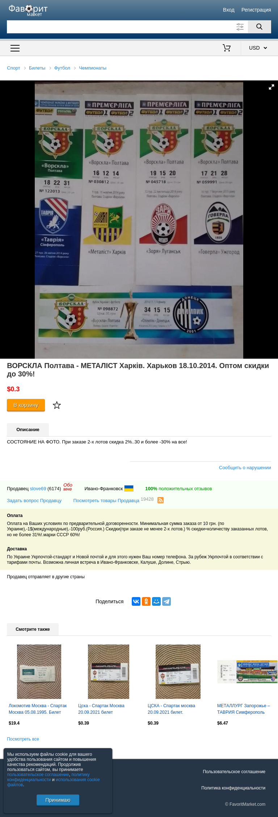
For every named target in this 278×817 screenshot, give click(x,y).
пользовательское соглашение (38, 774)
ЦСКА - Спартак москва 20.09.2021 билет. (171, 709)
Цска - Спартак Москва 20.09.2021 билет (101, 709)
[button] (271, 87)
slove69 (38, 488)
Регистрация (256, 10)
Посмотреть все (23, 739)
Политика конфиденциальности (233, 788)
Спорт (13, 68)
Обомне (67, 487)
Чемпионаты (92, 68)
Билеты (37, 68)
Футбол (62, 68)
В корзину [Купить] (25, 405)
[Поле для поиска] (139, 26)
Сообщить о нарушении (245, 467)
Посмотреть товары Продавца (113, 500)
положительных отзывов (178, 488)
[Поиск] (259, 26)
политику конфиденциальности (48, 777)
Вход (229, 10)
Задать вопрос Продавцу (34, 500)
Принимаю (57, 800)
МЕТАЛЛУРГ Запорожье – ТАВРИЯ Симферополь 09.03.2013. (243, 709)
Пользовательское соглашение (234, 771)
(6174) (54, 488)
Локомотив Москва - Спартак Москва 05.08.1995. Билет (38, 709)
